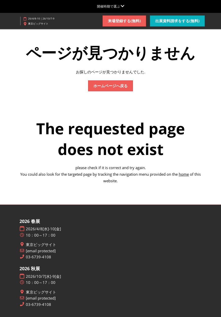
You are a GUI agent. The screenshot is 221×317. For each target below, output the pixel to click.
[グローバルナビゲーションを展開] (110, 6)
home (184, 174)
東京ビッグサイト (41, 244)
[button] (124, 21)
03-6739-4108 (38, 257)
